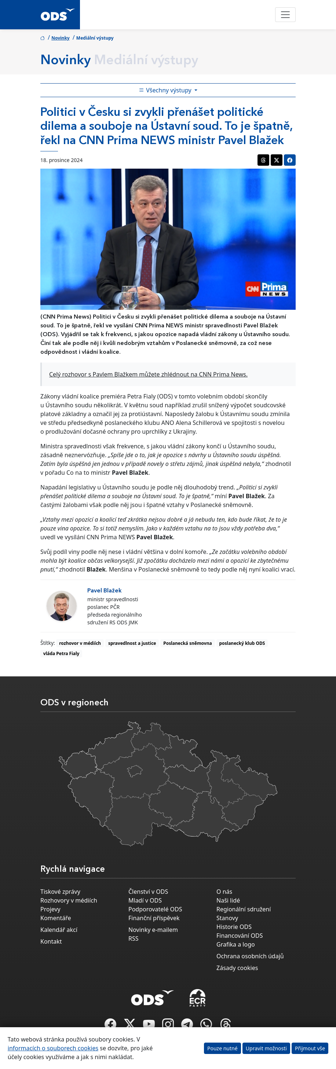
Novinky (60, 38)
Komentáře (55, 918)
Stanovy (227, 918)
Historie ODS (234, 927)
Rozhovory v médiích (68, 900)
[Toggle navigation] (285, 14)
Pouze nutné (222, 1048)
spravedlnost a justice (132, 643)
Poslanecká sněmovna (187, 643)
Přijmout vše (310, 1048)
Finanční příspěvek (154, 918)
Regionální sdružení (243, 909)
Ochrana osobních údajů (250, 956)
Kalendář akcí (58, 930)
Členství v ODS (148, 892)
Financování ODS (239, 936)
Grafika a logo (235, 944)
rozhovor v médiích (80, 643)
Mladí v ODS (145, 900)
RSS (133, 938)
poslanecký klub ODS (242, 643)
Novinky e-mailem (153, 930)
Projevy (50, 909)
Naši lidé (228, 900)
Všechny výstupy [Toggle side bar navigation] (166, 90)
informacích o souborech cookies (53, 1048)
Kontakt (51, 941)
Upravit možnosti (266, 1048)
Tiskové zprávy (60, 892)
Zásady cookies (237, 968)
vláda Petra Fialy (61, 653)
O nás (224, 892)
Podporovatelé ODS (155, 909)
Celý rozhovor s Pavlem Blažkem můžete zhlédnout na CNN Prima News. (148, 374)
